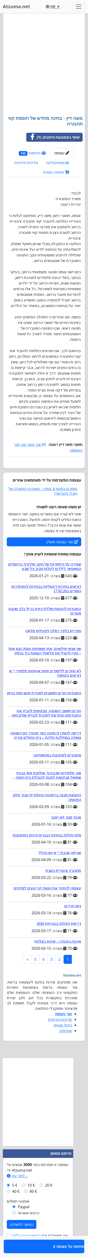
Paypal (24, 1220)
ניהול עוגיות (63, 1038)
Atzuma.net (16, 6)
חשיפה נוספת (56, 172)
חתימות (32, 153)
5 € (14, 1198)
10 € (31, 1198)
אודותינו (65, 1044)
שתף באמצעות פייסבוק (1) (53, 137)
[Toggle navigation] (78, 6)
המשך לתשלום (21, 1238)
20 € (49, 1198)
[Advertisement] (44, 65)
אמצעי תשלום (18, 1214)
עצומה (61, 153)
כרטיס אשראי (28, 1226)
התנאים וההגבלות (26, 1249)
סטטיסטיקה (57, 162)
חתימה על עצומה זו (66, 471)
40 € (16, 1205)
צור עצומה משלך (62, 555)
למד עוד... (17, 1189)
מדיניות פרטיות (26, 162)
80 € (33, 1205)
